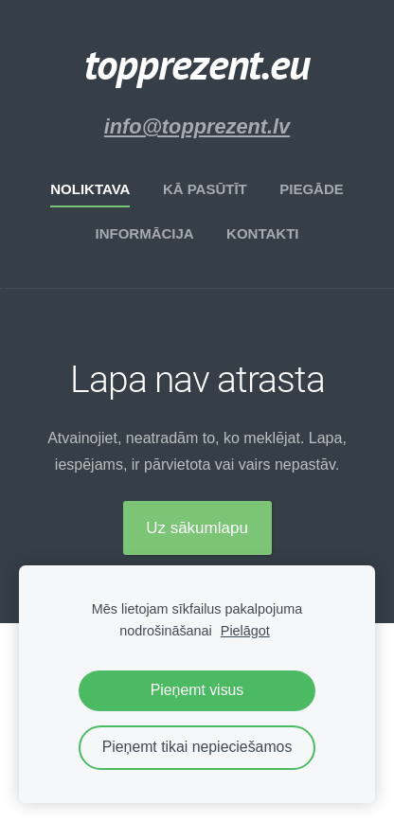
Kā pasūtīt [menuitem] (205, 189)
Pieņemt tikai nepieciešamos (197, 747)
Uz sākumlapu (197, 528)
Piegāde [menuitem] (311, 189)
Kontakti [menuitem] (262, 233)
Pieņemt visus (197, 690)
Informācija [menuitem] (144, 233)
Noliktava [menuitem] (90, 189)
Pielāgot (245, 630)
